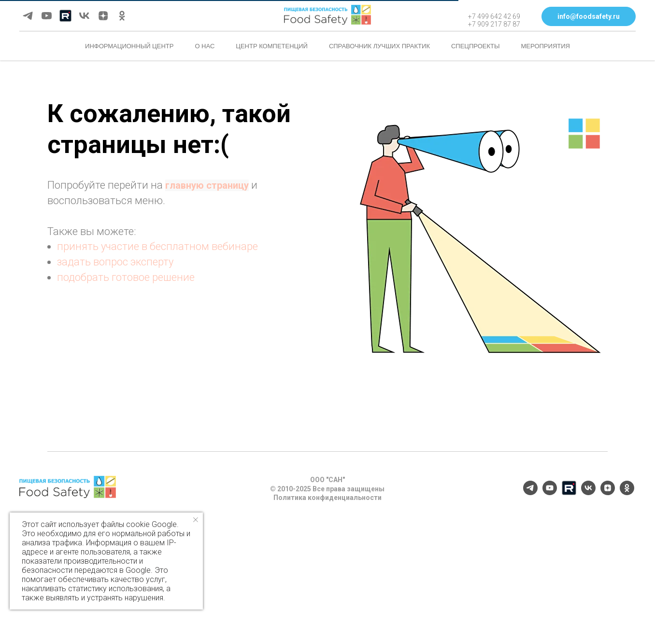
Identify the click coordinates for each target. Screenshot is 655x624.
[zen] (103, 16)
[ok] (122, 16)
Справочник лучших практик (379, 46)
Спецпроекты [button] (475, 46)
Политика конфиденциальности (327, 497)
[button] (588, 16)
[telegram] (28, 16)
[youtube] (47, 16)
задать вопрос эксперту (115, 262)
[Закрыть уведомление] (195, 520)
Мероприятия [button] (545, 46)
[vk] (84, 16)
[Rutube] (65, 16)
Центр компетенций (272, 46)
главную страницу (207, 185)
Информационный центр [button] (129, 46)
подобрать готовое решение (126, 277)
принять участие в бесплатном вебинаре (157, 246)
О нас (204, 46)
